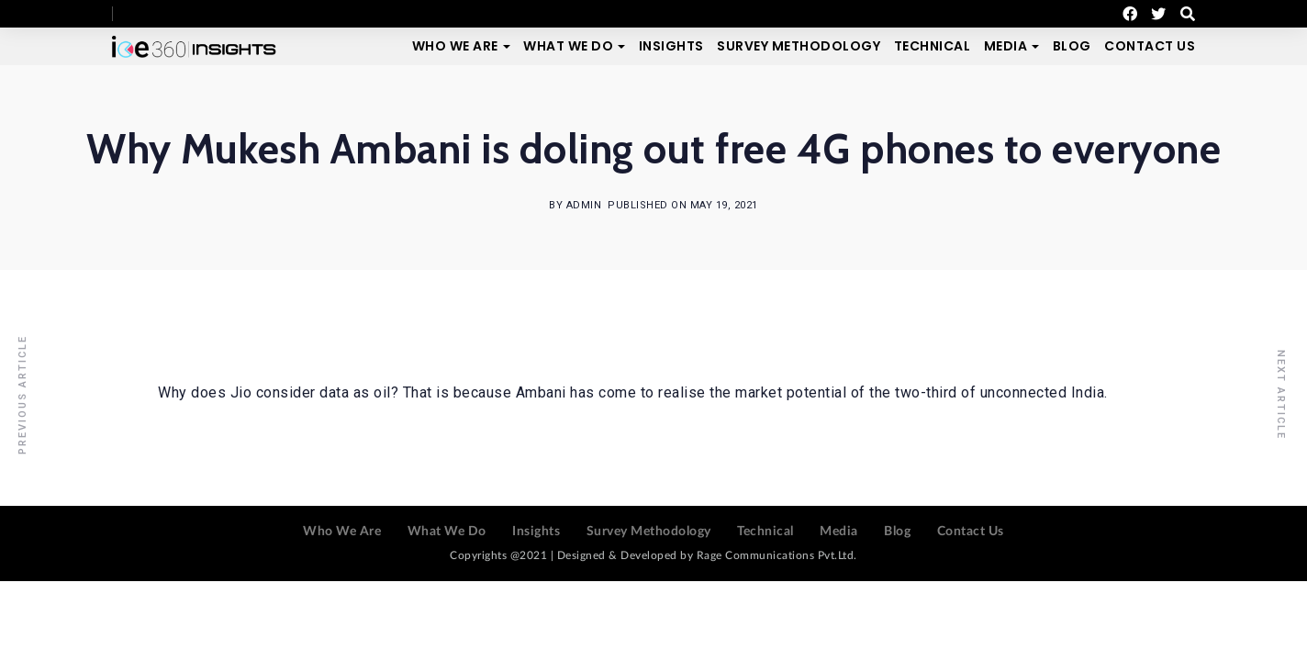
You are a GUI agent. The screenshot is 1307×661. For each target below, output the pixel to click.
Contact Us (1149, 46)
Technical (932, 46)
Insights (671, 46)
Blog (1072, 46)
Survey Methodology (798, 46)
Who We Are (455, 46)
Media (1006, 46)
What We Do (568, 46)
